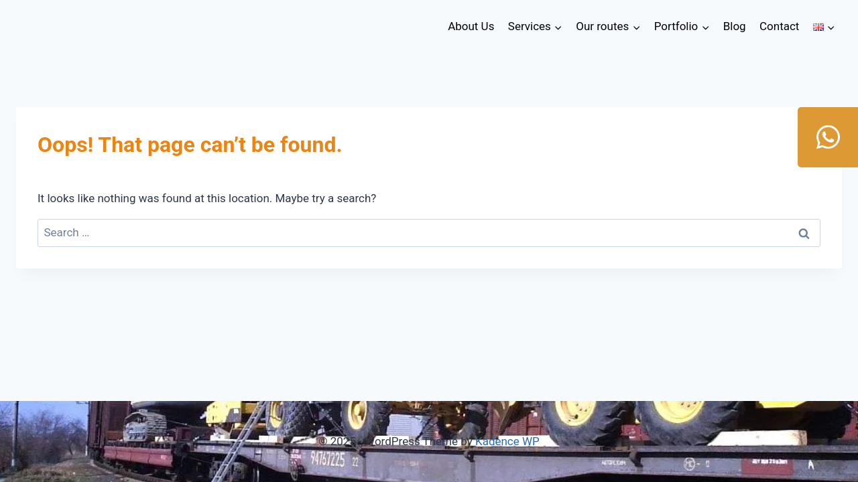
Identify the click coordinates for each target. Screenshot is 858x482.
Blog (734, 26)
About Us (471, 26)
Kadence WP (507, 441)
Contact (779, 26)
